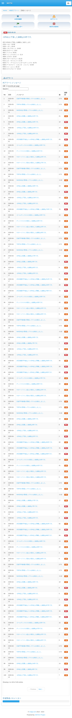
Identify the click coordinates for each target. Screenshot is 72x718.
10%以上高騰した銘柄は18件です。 (28, 419)
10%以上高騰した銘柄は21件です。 (28, 116)
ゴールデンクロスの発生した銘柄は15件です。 (31, 145)
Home (5, 10)
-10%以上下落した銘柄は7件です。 (27, 675)
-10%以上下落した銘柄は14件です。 (28, 128)
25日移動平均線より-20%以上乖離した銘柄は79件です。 (34, 291)
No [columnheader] (5, 95)
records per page (11, 86)
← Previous (32, 689)
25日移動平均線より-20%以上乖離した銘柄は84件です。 (34, 535)
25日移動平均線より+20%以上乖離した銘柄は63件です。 (34, 139)
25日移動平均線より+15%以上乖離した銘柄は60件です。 (34, 442)
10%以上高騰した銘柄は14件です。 (28, 663)
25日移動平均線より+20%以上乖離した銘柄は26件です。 (34, 285)
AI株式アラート (14, 10)
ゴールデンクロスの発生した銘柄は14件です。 (31, 459)
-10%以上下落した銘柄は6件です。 (27, 267)
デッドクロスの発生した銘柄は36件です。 (30, 384)
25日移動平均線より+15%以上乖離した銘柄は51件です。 (34, 279)
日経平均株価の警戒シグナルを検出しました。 (31, 98)
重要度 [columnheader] (65, 94)
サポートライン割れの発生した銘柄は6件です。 (31, 232)
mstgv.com (32, 712)
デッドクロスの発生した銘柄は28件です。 (30, 547)
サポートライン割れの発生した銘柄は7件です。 (31, 162)
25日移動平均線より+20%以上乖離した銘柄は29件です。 (34, 366)
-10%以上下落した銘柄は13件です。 (28, 197)
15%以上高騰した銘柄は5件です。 (27, 261)
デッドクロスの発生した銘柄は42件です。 (30, 221)
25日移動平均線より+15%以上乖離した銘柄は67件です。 (34, 605)
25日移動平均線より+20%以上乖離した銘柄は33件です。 (34, 529)
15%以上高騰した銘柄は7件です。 (27, 343)
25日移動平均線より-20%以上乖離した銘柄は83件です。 (34, 454)
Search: (15, 89)
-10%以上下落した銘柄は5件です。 (27, 349)
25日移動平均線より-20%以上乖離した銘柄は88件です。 (34, 617)
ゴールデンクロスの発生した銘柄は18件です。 (31, 541)
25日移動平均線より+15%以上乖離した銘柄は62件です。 (34, 524)
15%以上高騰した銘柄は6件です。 (27, 425)
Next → (41, 689)
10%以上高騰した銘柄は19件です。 (28, 186)
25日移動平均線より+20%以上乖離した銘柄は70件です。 (34, 209)
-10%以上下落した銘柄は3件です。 (27, 133)
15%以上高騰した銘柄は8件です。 (27, 669)
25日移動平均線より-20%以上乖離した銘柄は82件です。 (34, 372)
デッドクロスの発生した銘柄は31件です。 (30, 151)
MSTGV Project (40, 715)
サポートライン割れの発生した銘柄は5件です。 (31, 314)
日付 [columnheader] (9, 95)
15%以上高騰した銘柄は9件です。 (27, 192)
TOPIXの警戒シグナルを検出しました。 (29, 104)
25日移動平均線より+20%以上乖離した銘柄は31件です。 (34, 448)
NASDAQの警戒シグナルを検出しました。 (30, 110)
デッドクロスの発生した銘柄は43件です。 (30, 302)
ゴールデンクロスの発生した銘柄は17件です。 (31, 378)
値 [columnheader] (59, 95)
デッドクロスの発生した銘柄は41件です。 (30, 465)
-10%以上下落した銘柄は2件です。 (27, 203)
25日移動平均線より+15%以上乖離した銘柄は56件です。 (34, 360)
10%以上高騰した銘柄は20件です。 (28, 337)
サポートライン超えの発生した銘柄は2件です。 (31, 157)
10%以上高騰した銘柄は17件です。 (28, 256)
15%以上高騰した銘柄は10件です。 (28, 122)
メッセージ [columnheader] (20, 95)
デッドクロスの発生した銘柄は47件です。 (30, 628)
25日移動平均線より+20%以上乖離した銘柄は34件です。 (34, 611)
